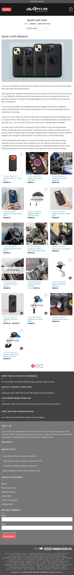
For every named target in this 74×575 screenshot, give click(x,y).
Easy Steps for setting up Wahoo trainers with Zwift (22, 461)
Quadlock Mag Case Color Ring (35, 179)
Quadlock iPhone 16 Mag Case (12, 214)
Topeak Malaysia (27, 567)
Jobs (63, 567)
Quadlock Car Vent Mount (61, 249)
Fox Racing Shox (39, 564)
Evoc (69, 564)
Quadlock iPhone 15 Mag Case (61, 214)
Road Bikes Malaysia (61, 553)
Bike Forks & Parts (52, 558)
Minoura (40, 566)
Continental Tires (10, 564)
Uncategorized (7, 504)
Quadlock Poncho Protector (34, 285)
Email (4, 515)
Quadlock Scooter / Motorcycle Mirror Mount (37, 250)
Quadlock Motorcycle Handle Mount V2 (11, 355)
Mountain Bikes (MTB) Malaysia (39, 553)
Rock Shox (55, 566)
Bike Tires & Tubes (9, 558)
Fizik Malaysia (11, 566)
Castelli (62, 563)
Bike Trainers (38, 558)
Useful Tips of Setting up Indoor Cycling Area (20, 466)
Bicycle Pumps (15, 559)
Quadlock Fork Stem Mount (35, 320)
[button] (6, 9)
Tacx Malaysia (14, 567)
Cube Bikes (46, 561)
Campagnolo (52, 563)
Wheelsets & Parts (33, 561)
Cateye (43, 563)
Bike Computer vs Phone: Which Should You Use (21, 471)
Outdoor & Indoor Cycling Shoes (36, 556)
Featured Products (9, 492)
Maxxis (47, 566)
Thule (38, 567)
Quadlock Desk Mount (60, 319)
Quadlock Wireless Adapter (10, 285)
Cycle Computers (57, 559)
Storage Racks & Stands (15, 561)
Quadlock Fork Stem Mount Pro (59, 179)
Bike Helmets (67, 558)
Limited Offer (6, 496)
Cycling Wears (29, 559)
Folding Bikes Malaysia (18, 555)
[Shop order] (37, 28)
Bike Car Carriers (25, 558)
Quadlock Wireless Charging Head (34, 214)
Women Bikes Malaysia (56, 555)
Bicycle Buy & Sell (19, 553)
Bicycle (4, 484)
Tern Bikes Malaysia (16, 563)
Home (26, 24)
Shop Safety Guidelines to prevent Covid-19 (19, 456)
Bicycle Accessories (9, 488)
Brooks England (32, 563)
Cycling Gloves (42, 559)
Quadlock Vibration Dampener (59, 285)
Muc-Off (32, 566)
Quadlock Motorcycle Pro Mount (12, 250)
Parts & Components (9, 500)
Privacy (33, 569)
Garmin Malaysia (25, 564)
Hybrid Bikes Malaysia (37, 555)
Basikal (8, 553)
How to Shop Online (14, 569)
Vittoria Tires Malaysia (51, 567)
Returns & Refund (44, 569)
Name (4, 524)
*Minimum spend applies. (35, 417)
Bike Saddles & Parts (59, 556)
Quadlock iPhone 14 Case (10, 320)
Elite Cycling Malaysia (57, 564)
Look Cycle (22, 566)
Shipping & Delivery (60, 569)
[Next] (41, 366)
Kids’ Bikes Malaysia (14, 556)
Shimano (64, 566)
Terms (25, 569)
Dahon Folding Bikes (60, 561)
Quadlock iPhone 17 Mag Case (12, 179)
